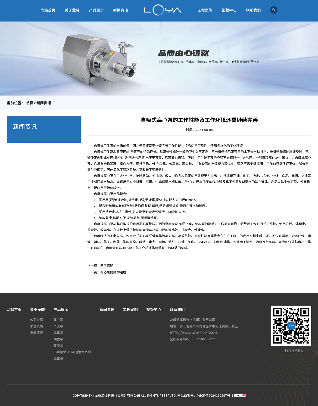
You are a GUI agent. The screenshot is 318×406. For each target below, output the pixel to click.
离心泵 (58, 319)
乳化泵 (58, 332)
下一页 (106, 272)
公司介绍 (36, 319)
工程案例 (204, 10)
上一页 (100, 265)
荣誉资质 (36, 326)
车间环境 (36, 332)
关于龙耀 (72, 10)
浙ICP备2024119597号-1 (215, 395)
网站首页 (48, 10)
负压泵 (58, 326)
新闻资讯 (120, 10)
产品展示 (96, 10)
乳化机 (58, 358)
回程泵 (58, 339)
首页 (29, 102)
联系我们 (253, 10)
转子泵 (58, 345)
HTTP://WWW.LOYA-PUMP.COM (193, 332)
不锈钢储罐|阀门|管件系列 (72, 352)
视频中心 (229, 10)
